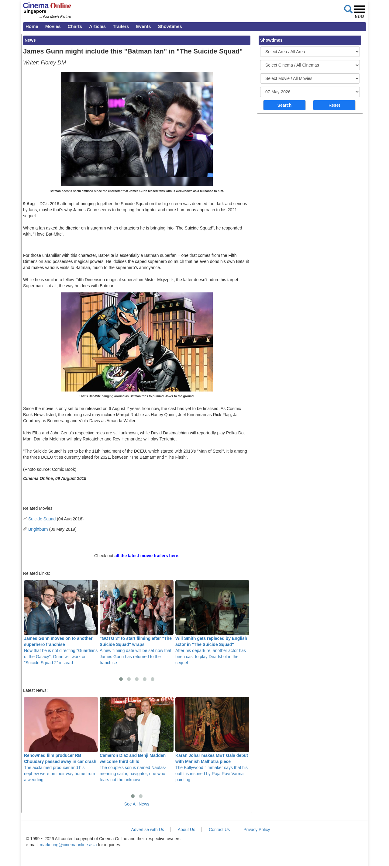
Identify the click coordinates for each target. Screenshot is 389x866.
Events (143, 26)
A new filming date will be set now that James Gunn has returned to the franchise (137, 622)
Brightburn (38, 529)
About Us (186, 829)
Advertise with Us (147, 829)
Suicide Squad (42, 518)
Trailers (121, 26)
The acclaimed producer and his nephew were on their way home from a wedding (61, 739)
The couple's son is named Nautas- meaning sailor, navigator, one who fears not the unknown (137, 739)
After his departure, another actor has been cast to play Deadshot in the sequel (212, 622)
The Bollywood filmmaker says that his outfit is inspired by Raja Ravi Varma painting (212, 739)
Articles (97, 26)
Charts (75, 26)
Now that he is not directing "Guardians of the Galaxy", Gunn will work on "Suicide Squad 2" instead (61, 622)
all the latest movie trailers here (146, 555)
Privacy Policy (256, 829)
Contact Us (219, 829)
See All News (136, 804)
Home (32, 26)
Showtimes (170, 26)
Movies (53, 26)
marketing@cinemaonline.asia (68, 844)
